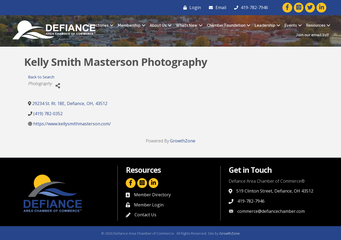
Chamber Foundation (226, 25)
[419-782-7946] (250, 7)
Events (291, 25)
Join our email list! (312, 35)
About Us (158, 25)
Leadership (265, 25)
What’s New (186, 25)
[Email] (216, 7)
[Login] (191, 7)
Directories (98, 25)
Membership (129, 25)
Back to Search (41, 76)
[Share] (58, 86)
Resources (315, 25)
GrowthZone (182, 141)
